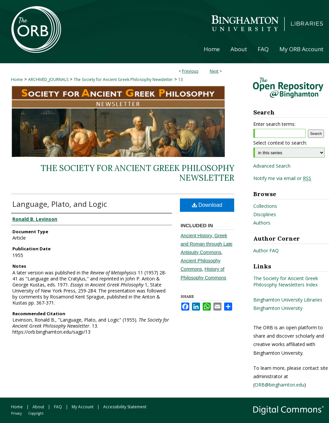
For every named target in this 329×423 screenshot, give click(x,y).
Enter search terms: (274, 124)
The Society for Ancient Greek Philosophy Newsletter (123, 79)
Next (214, 71)
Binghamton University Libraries (287, 300)
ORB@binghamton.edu (279, 385)
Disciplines (264, 214)
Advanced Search (271, 166)
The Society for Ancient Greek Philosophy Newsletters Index (285, 281)
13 (180, 79)
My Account (82, 407)
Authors (261, 223)
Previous (190, 71)
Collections (265, 206)
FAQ (58, 407)
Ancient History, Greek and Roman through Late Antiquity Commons (207, 244)
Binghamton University (278, 308)
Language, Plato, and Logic (59, 204)
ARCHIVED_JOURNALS (48, 79)
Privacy (16, 413)
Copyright (36, 413)
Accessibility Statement (124, 407)
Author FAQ (266, 250)
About (38, 407)
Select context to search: (280, 143)
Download (207, 205)
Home (17, 79)
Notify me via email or (282, 178)
